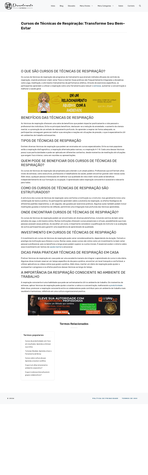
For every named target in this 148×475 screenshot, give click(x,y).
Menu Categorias (107, 5)
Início (53, 6)
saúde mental (56, 247)
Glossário (71, 6)
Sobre (120, 6)
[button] (140, 5)
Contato (131, 6)
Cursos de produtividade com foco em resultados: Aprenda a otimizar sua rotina (38, 344)
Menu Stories (87, 5)
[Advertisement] (74, 52)
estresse (97, 86)
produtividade (116, 285)
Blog (61, 6)
